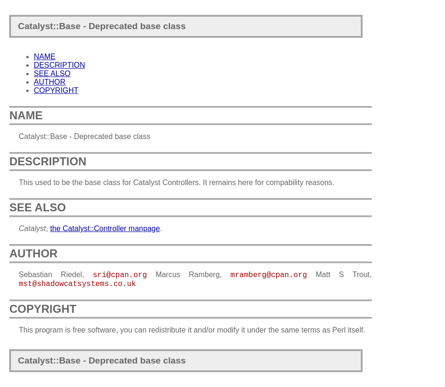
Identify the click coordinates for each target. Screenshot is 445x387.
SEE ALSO (52, 73)
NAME (44, 57)
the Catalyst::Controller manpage (105, 228)
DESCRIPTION (59, 65)
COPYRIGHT (56, 90)
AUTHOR (50, 82)
